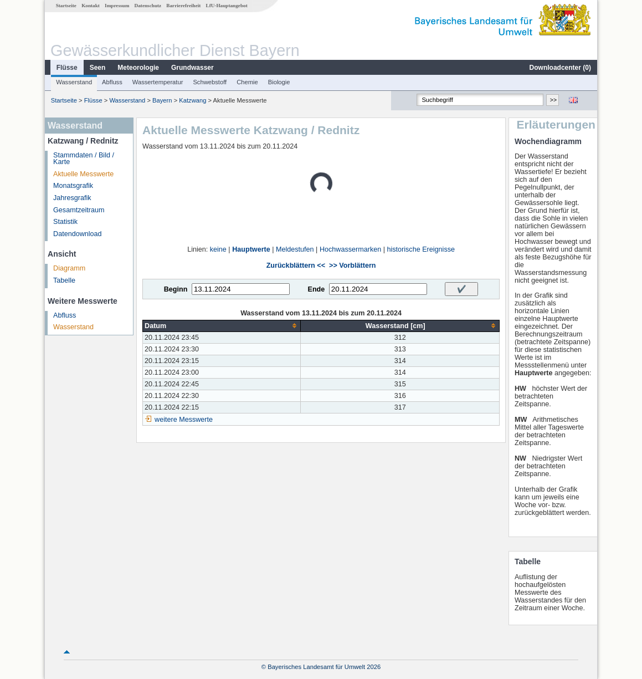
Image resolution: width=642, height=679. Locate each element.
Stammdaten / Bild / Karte (83, 158)
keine (218, 249)
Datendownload (77, 234)
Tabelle (64, 280)
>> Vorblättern (352, 265)
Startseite (66, 5)
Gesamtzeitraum (78, 210)
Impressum (117, 5)
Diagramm (69, 268)
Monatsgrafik (73, 186)
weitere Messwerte (184, 419)
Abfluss (112, 82)
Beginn (176, 289)
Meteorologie (138, 68)
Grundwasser (192, 68)
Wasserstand (74, 82)
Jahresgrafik (72, 198)
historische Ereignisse (421, 249)
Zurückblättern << (295, 265)
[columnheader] (222, 325)
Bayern (162, 100)
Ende (316, 289)
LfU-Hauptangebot (227, 5)
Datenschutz (148, 5)
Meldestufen (295, 249)
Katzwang (192, 100)
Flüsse (67, 68)
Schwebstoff (210, 82)
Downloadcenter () (560, 68)
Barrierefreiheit (183, 5)
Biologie (279, 82)
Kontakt (90, 5)
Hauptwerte (251, 249)
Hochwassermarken (350, 249)
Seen (98, 68)
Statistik (65, 222)
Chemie (247, 82)
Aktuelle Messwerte (83, 174)
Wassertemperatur (157, 82)
